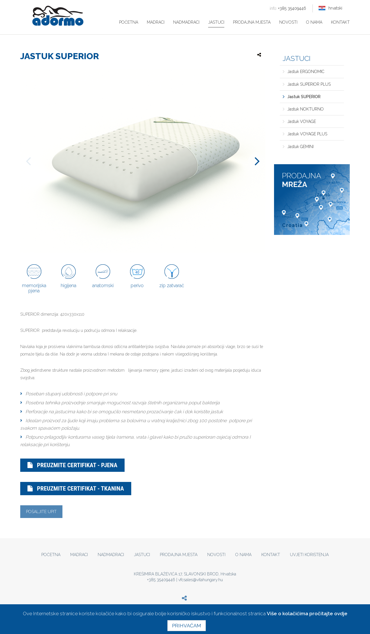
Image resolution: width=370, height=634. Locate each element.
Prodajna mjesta (252, 22)
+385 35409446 (288, 8)
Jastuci (216, 22)
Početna (128, 22)
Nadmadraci (186, 22)
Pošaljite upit (41, 511)
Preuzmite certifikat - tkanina (75, 488)
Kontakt (340, 22)
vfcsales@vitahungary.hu (200, 579)
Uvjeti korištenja (309, 554)
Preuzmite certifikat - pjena (72, 465)
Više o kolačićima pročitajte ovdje (307, 613)
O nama (314, 22)
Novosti (288, 22)
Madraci (155, 22)
